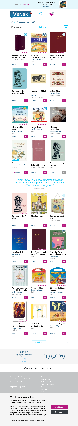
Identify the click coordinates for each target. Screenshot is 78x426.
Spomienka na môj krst (57, 217)
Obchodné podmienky (48, 382)
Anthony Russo (35, 95)
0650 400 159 (16, 382)
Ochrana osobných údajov (49, 387)
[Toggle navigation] (65, 14)
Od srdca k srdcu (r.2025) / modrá (18, 92)
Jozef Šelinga (16, 254)
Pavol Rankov (54, 256)
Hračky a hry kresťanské (38, 97)
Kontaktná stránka (46, 379)
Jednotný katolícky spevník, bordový (19, 56)
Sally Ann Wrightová (37, 290)
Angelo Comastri (17, 131)
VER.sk (11, 22)
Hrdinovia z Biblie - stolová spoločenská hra (46, 3)
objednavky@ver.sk (18, 387)
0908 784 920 (16, 377)
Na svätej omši (36, 127)
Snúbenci (15, 163)
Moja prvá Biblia (37, 288)
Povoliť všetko (59, 407)
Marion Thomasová (37, 59)
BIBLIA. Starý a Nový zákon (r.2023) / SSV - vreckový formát (58, 56)
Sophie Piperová (17, 292)
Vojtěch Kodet (16, 328)
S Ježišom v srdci (37, 216)
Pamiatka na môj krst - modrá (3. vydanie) (19, 289)
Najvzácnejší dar (18, 252)
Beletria (14, 167)
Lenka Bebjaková (55, 131)
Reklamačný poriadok (47, 384)
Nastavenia (59, 412)
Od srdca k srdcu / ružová (19, 217)
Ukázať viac (39, 342)
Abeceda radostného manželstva (54, 128)
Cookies (43, 392)
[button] (25, 34)
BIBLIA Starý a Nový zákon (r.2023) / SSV (38, 253)
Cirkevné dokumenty (37, 167)
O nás (42, 377)
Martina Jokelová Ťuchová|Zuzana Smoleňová (55, 93)
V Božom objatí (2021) (17, 128)
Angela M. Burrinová (37, 129)
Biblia (52, 59)
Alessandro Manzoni (18, 165)
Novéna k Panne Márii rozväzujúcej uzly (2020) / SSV (18, 325)
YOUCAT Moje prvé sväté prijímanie (38, 325)
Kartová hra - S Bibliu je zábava (39, 92)
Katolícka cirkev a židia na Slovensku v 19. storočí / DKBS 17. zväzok (38, 164)
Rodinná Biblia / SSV (58, 324)
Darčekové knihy (55, 95)
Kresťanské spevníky (18, 59)
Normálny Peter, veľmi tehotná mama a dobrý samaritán (58, 253)
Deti (32, 61)
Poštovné (44, 389)
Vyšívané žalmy (56, 91)
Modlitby (14, 330)
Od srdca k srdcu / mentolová (57, 164)
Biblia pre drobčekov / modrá (58, 289)
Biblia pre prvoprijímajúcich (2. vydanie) (38, 56)
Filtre (42, 27)
